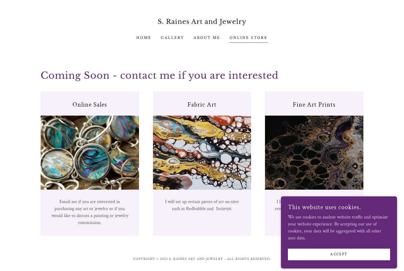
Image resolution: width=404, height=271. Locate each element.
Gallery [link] (172, 37)
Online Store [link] (249, 37)
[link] (202, 22)
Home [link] (144, 37)
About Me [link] (207, 37)
